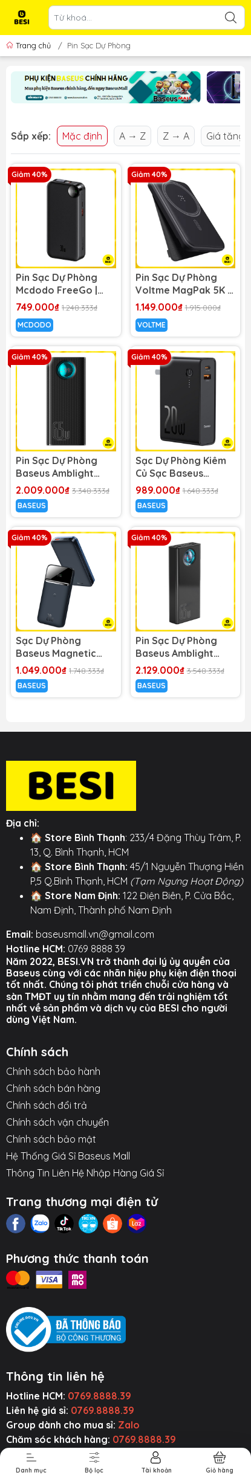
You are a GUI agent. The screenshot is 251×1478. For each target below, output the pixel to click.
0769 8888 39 (96, 949)
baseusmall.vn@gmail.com (95, 934)
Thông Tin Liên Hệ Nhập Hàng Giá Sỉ (85, 1173)
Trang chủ (29, 45)
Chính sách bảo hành (53, 1071)
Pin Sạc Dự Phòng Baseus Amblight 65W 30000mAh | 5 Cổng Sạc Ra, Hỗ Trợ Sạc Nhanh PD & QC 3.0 (182, 647)
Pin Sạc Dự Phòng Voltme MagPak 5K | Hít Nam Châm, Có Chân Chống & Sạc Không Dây (182, 284)
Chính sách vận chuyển (57, 1122)
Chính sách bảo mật (51, 1139)
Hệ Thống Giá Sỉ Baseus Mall (68, 1156)
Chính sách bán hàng (53, 1088)
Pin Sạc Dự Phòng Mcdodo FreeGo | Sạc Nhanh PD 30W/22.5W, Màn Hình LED (56, 284)
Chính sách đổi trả (46, 1105)
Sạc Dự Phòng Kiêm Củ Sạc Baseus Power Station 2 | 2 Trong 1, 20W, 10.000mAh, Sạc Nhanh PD (180, 467)
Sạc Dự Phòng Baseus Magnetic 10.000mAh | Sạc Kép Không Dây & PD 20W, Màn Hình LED (65, 647)
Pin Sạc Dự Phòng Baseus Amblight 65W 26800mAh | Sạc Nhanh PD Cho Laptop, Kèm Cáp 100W (65, 467)
